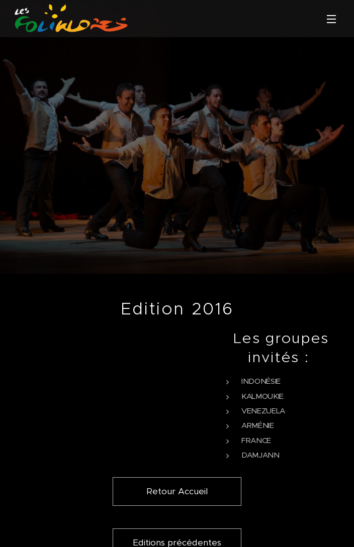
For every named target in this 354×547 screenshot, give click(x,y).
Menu (331, 19)
